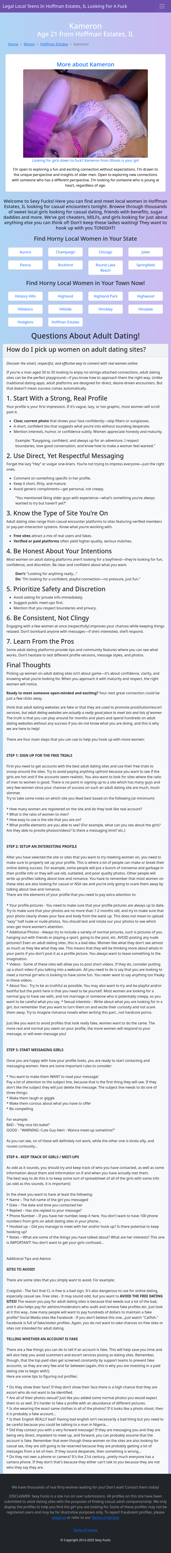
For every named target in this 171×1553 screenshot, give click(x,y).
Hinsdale (145, 309)
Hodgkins (25, 322)
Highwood (145, 296)
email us (59, 1517)
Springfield (145, 265)
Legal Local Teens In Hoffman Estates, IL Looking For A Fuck (65, 6)
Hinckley (105, 309)
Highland (65, 296)
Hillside (65, 309)
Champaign (65, 252)
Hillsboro (25, 309)
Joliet (145, 252)
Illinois (29, 44)
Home (13, 44)
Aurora (25, 252)
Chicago (105, 252)
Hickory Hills (25, 296)
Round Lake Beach (105, 268)
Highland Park (106, 296)
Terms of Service (105, 1517)
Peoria (25, 265)
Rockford (65, 265)
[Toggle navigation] (162, 6)
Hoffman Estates (54, 44)
